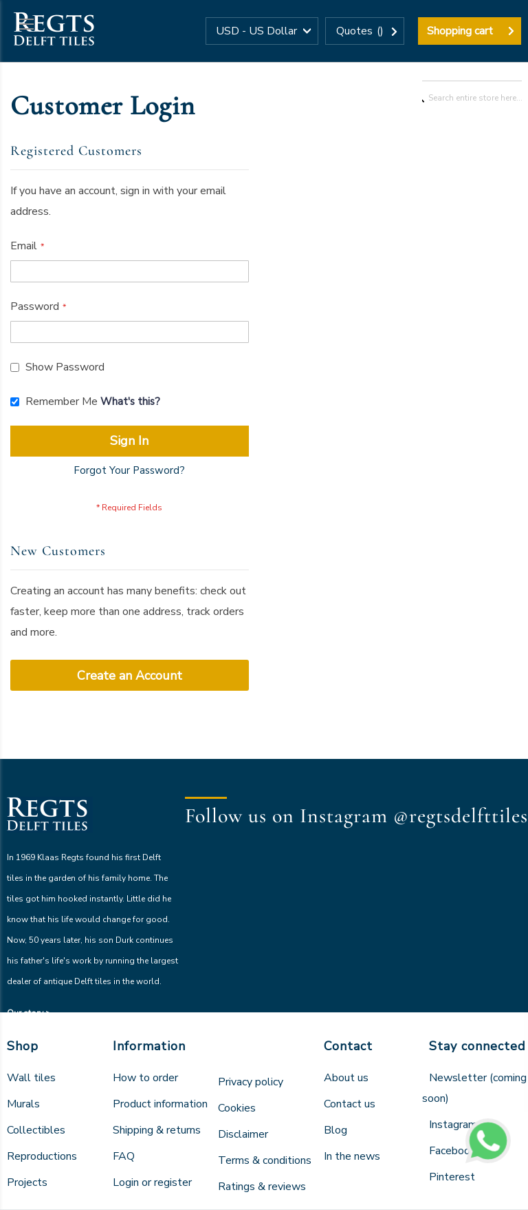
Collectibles (36, 1130)
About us (346, 1077)
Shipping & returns (157, 1130)
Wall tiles (31, 1077)
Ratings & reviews (262, 1186)
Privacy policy (250, 1081)
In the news (352, 1156)
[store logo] (53, 31)
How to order (145, 1077)
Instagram (453, 1124)
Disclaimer (243, 1134)
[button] (262, 31)
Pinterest (452, 1177)
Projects (27, 1182)
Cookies (237, 1108)
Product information (160, 1104)
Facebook (452, 1150)
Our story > (29, 1013)
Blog (335, 1130)
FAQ (124, 1156)
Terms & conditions (264, 1160)
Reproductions (42, 1156)
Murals (23, 1104)
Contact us (349, 1104)
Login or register (152, 1182)
